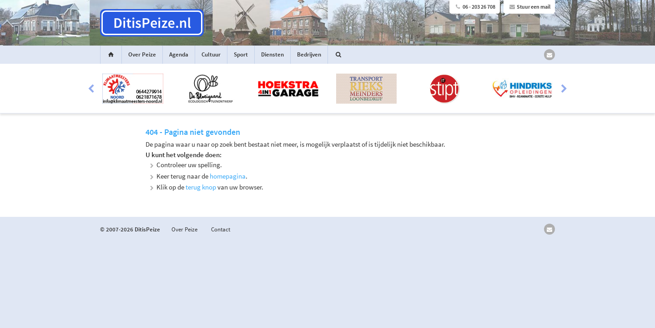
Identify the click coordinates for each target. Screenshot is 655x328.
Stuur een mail (529, 6)
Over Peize (142, 54)
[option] (327, 89)
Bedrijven (309, 54)
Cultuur (211, 54)
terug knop (201, 187)
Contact (220, 229)
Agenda (178, 54)
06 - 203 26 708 (474, 6)
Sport (241, 54)
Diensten (272, 54)
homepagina (228, 176)
